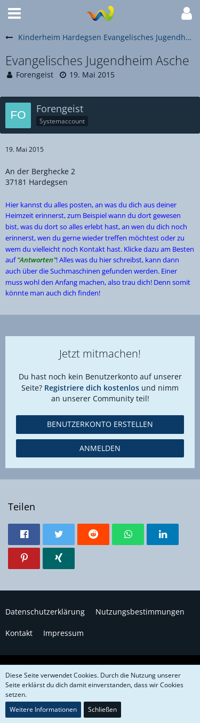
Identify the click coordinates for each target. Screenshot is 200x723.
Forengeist (34, 74)
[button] (14, 13)
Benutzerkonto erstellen (100, 424)
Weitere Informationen (43, 709)
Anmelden (100, 448)
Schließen (102, 709)
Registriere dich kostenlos (91, 388)
